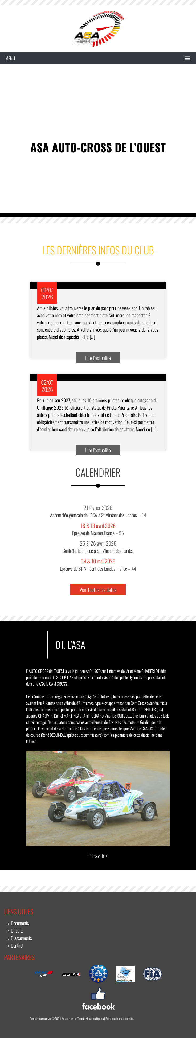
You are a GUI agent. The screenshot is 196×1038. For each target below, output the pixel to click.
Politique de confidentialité (119, 1018)
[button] (98, 58)
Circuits (17, 930)
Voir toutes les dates (98, 590)
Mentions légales (95, 1018)
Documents (20, 923)
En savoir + (98, 856)
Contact (17, 945)
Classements (21, 938)
